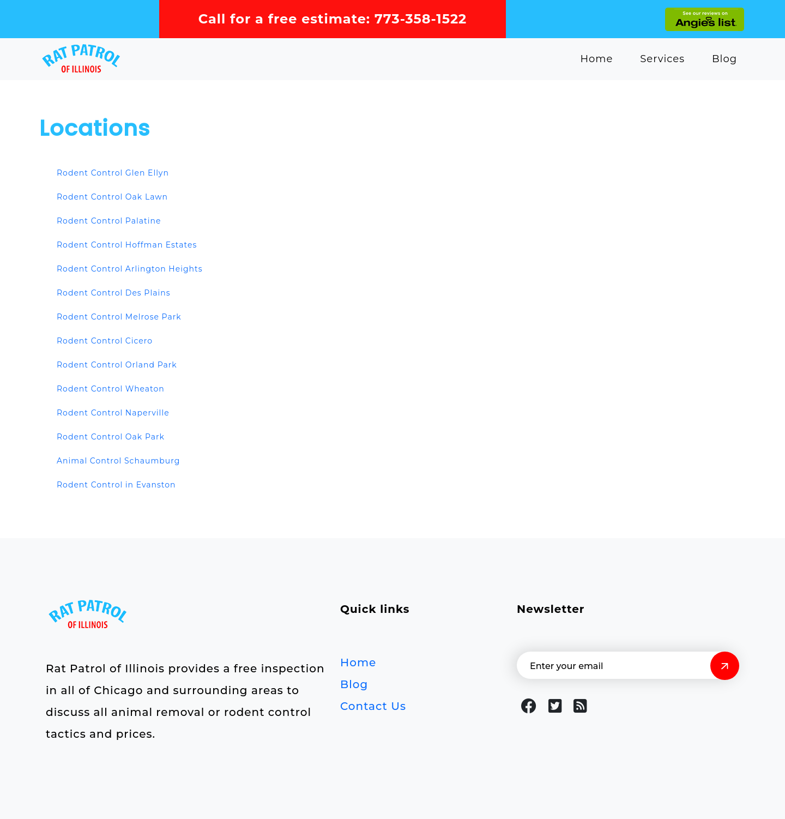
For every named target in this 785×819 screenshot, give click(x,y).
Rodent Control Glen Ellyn (113, 173)
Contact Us (373, 706)
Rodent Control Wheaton (111, 389)
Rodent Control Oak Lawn (112, 197)
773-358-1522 (421, 19)
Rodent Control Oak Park (111, 437)
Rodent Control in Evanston (116, 485)
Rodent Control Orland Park (117, 365)
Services (662, 59)
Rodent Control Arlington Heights (129, 269)
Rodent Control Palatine (109, 221)
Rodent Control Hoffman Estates (127, 245)
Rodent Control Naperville (113, 413)
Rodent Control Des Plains (114, 293)
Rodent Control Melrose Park (119, 317)
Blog (724, 59)
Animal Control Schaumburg (118, 461)
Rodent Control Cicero (105, 341)
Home (596, 59)
